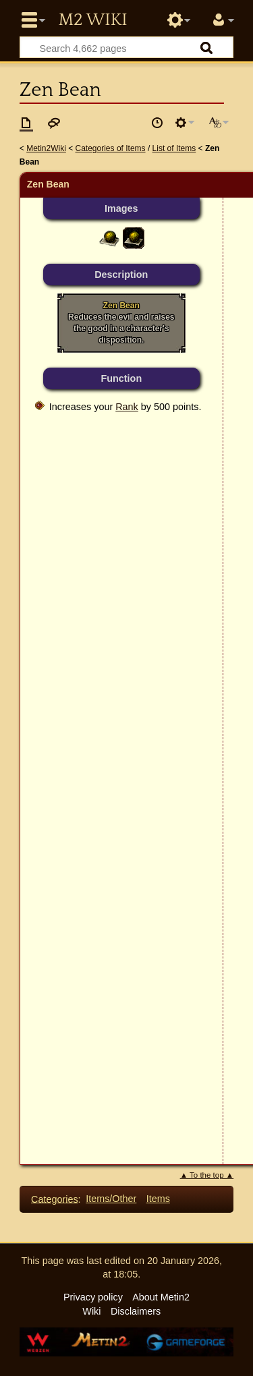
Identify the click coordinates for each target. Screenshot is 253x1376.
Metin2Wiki (46, 148)
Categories (54, 1198)
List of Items (174, 148)
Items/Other (111, 1198)
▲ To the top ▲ (207, 1175)
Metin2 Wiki (92, 20)
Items (158, 1198)
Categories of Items (111, 148)
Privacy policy (93, 1297)
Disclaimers (136, 1311)
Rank (126, 406)
